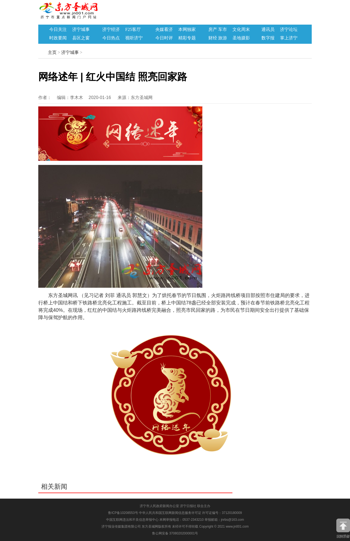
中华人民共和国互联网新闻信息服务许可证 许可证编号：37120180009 (190, 513)
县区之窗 (81, 38)
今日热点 (111, 38)
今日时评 (164, 38)
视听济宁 (134, 38)
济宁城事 (81, 29)
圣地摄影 (241, 38)
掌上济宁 (289, 38)
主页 (52, 52)
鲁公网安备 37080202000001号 (175, 533)
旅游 (222, 38)
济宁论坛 (289, 29)
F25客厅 (133, 29)
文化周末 (241, 29)
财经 (212, 38)
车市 (222, 29)
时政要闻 (58, 38)
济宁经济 (111, 29)
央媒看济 (164, 29)
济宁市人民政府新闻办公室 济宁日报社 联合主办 (175, 506)
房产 (212, 29)
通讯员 (268, 29)
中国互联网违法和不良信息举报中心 (132, 520)
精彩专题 (187, 38)
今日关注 (58, 29)
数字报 (268, 38)
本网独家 (187, 29)
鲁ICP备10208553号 (123, 513)
